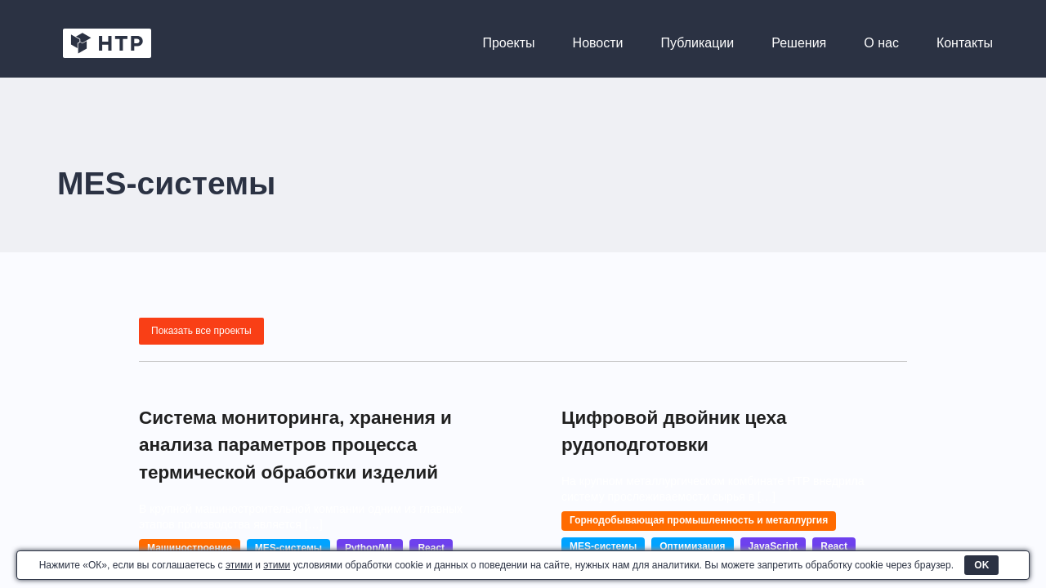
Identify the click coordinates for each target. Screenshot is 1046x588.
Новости (598, 43)
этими (239, 565)
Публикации (698, 43)
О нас (881, 43)
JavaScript (773, 546)
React (833, 546)
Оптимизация (692, 546)
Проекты (508, 43)
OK (981, 565)
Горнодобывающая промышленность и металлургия (699, 520)
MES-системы (603, 546)
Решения (798, 43)
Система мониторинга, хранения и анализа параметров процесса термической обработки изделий (274, 470)
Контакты (964, 43)
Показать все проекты (201, 330)
